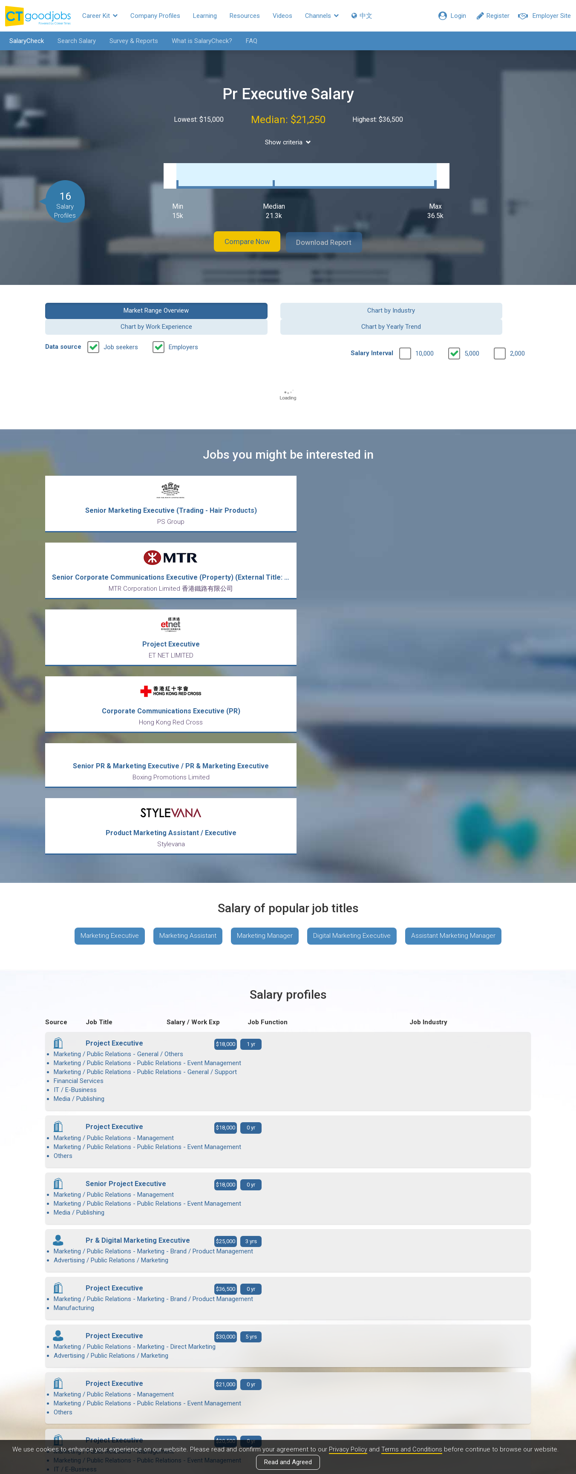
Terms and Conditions (412, 1450)
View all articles (288, 1382)
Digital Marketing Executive (355, 658)
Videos (282, 16)
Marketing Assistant (184, 658)
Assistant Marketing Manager (460, 658)
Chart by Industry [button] (226, 301)
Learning (205, 16)
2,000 (517, 328)
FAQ (248, 41)
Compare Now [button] (241, 233)
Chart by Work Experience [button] (350, 301)
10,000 (424, 328)
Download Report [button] (331, 233)
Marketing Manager (264, 658)
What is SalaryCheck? (199, 41)
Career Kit (100, 16)
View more (288, 1207)
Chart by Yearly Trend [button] (475, 301)
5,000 (471, 328)
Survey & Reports (131, 41)
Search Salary (74, 41)
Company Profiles (155, 16)
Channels (322, 16)
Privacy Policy (346, 1450)
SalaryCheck (23, 41)
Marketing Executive (103, 658)
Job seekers (121, 322)
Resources (245, 16)
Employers (183, 322)
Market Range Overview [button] (101, 301)
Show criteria (288, 142)
